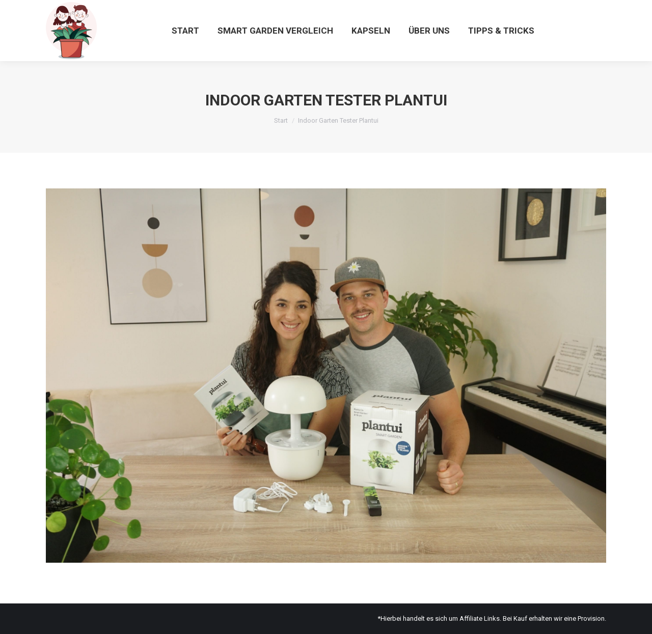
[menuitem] (185, 30)
